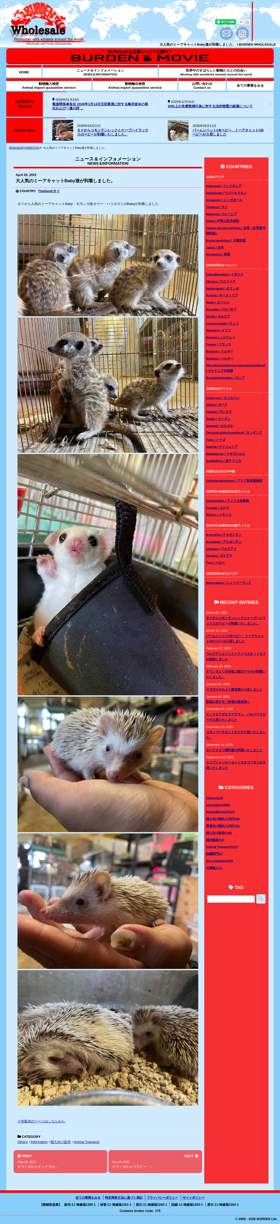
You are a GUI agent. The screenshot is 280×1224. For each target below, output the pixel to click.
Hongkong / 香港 (218, 254)
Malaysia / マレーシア (221, 214)
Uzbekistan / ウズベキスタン (226, 193)
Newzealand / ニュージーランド (228, 582)
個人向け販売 (60, 1142)
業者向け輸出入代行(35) (223, 825)
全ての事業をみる (88, 1197)
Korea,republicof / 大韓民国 (226, 240)
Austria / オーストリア (222, 295)
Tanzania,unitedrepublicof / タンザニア (234, 432)
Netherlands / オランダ (222, 288)
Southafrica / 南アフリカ (223, 460)
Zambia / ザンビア (219, 411)
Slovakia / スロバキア (221, 309)
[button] (270, 104)
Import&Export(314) (220, 811)
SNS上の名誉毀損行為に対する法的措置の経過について (210, 106)
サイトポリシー (194, 1197)
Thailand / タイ (216, 207)
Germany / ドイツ (218, 330)
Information (39, 1142)
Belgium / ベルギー (219, 351)
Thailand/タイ (49, 191)
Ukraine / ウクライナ (221, 281)
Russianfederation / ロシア (225, 377)
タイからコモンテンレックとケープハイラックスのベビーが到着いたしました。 (112, 132)
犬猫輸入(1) (214, 867)
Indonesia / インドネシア (224, 185)
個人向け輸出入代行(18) (223, 818)
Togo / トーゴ (215, 439)
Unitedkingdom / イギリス (224, 274)
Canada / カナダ (217, 507)
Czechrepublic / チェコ (222, 323)
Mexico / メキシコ (218, 514)
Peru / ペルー (215, 562)
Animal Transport (87, 1142)
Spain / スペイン (218, 302)
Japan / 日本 (215, 247)
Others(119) (214, 797)
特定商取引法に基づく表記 (124, 1197)
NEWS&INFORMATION (24, 147)
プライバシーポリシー (162, 1197)
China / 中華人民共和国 (222, 220)
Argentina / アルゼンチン (224, 534)
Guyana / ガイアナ (219, 555)
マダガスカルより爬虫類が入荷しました (234, 689)
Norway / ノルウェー (220, 337)
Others (23, 1142)
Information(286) (218, 805)
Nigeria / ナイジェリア (222, 446)
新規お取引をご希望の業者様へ (228, 701)
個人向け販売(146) (219, 832)
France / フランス (218, 344)
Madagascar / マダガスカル (225, 453)
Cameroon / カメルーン (223, 397)
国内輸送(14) (215, 840)
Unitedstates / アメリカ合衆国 (227, 500)
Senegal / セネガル (219, 425)
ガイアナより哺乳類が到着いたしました (234, 750)
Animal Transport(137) (222, 846)
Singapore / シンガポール (224, 200)
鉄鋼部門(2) (214, 853)
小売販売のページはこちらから (41, 1121)
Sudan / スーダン (218, 418)
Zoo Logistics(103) (219, 860)
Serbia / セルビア (218, 316)
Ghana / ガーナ (216, 404)
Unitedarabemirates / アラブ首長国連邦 (234, 480)
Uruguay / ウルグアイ (221, 548)
